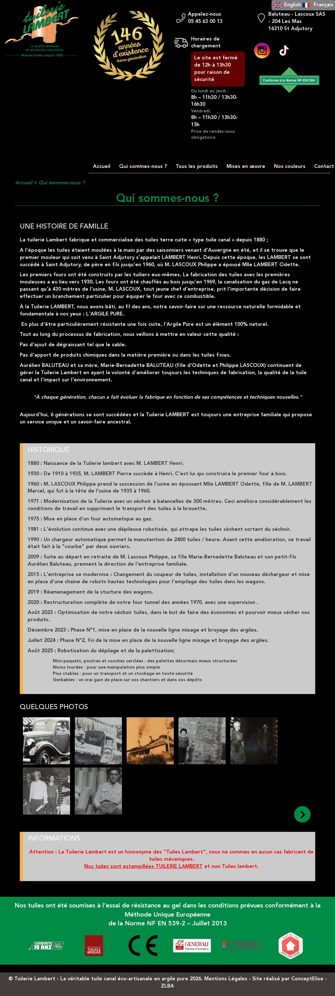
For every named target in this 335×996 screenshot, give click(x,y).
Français (323, 5)
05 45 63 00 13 (205, 21)
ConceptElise (307, 979)
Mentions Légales (225, 979)
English (292, 5)
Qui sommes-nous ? (143, 166)
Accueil (101, 166)
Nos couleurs (289, 166)
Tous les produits (197, 166)
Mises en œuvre (246, 166)
